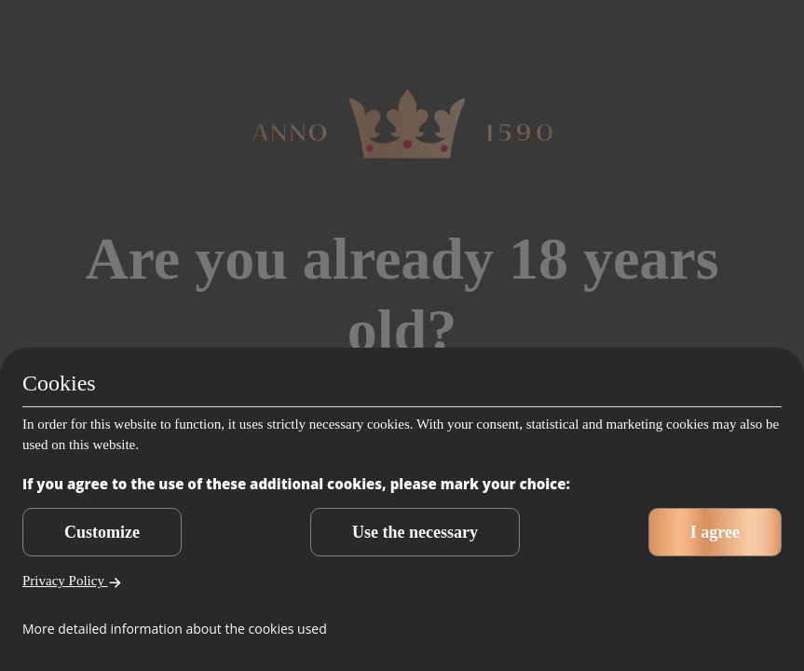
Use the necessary (415, 532)
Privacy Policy (72, 581)
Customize (102, 532)
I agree (715, 532)
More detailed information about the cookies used (174, 628)
